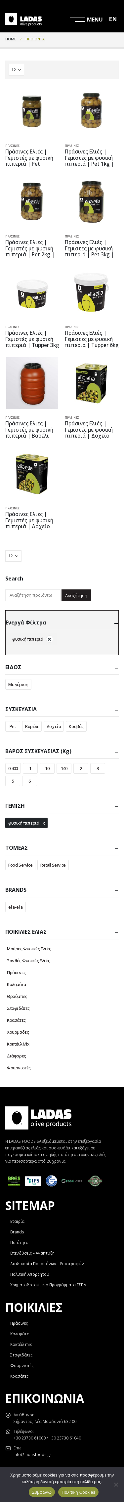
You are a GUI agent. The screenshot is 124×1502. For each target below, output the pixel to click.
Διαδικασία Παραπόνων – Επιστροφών (47, 1263)
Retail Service (53, 865)
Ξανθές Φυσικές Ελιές (28, 961)
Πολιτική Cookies (78, 1492)
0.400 (13, 768)
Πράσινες (12, 146)
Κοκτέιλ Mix (18, 1044)
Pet (13, 726)
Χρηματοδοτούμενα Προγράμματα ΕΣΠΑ (48, 1284)
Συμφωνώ (42, 1492)
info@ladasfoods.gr (32, 1454)
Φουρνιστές (19, 1068)
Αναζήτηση (76, 595)
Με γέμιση (18, 684)
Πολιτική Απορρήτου (29, 1274)
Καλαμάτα (16, 984)
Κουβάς (76, 726)
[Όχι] (115, 1484)
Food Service (20, 865)
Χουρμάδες (18, 1032)
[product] (32, 111)
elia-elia (15, 907)
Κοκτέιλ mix (21, 1344)
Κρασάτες (16, 1020)
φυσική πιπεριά (23, 823)
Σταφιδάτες (18, 1008)
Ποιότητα (19, 1242)
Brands (17, 1231)
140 (64, 768)
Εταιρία (17, 1221)
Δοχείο (54, 726)
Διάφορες (16, 1056)
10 (47, 768)
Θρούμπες (17, 996)
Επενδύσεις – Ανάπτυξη (32, 1253)
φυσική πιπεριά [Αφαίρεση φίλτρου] (27, 639)
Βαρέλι (32, 726)
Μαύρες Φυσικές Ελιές (29, 949)
